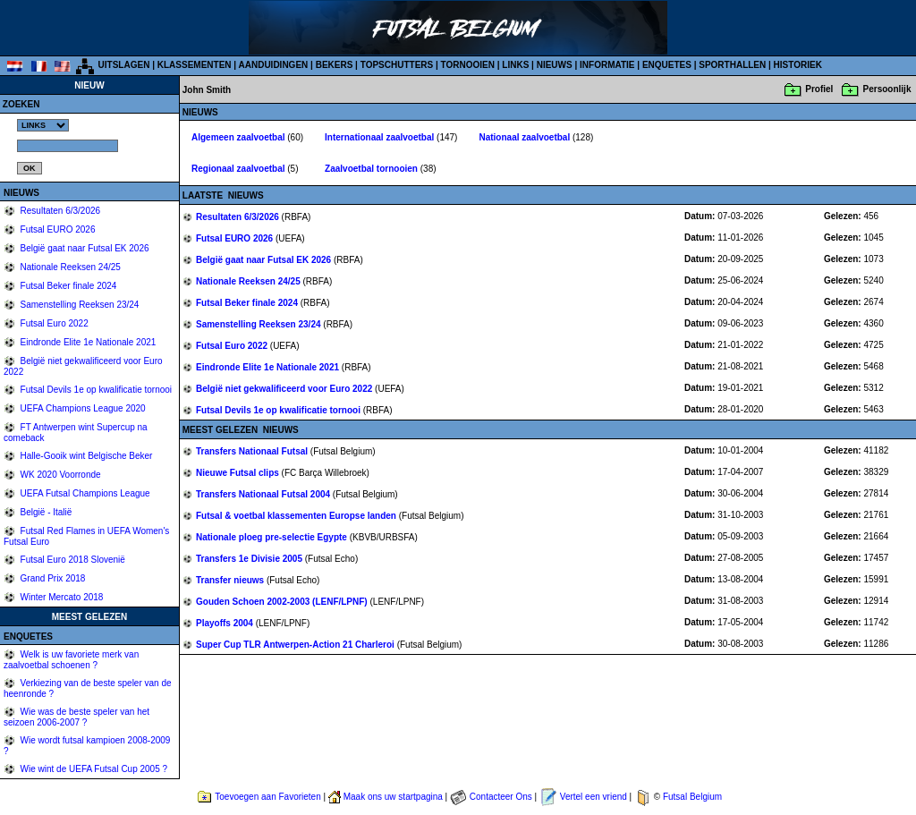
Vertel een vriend (593, 797)
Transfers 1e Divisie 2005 (250, 559)
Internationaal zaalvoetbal (381, 137)
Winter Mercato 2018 (61, 597)
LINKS (515, 65)
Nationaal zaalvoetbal (525, 137)
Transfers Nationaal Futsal (253, 451)
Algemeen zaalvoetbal (239, 137)
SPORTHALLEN (732, 65)
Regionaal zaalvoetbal (239, 169)
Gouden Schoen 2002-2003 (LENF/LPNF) (282, 602)
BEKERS (334, 65)
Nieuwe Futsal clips (239, 473)
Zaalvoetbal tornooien (372, 169)
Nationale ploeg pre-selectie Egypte (273, 537)
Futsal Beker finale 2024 (67, 286)
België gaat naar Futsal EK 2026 (83, 248)
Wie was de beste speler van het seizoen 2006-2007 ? (76, 717)
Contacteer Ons (501, 797)
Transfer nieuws (231, 580)
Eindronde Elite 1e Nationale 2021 (87, 342)
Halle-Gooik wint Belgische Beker (85, 456)
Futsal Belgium (692, 797)
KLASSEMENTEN (194, 65)
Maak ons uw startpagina (393, 797)
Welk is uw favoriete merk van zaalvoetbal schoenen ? (71, 659)
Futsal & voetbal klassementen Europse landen (297, 516)
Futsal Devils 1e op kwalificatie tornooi (95, 390)
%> (43, 125)
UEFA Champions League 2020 (82, 408)
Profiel (819, 89)
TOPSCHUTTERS (397, 65)
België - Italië (45, 512)
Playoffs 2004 (226, 623)
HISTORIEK (798, 65)
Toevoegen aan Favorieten (267, 797)
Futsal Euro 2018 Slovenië (71, 560)
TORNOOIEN (468, 65)
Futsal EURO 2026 (57, 229)
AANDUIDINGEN (274, 65)
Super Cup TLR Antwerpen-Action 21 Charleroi (296, 644)
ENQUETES (666, 65)
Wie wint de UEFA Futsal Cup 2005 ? (92, 769)
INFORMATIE (607, 65)
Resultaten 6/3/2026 (59, 211)
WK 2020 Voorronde (59, 475)
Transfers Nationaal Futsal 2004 (264, 494)
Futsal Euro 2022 (53, 323)
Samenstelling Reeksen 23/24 (79, 305)
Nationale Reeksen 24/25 (69, 267)
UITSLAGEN (124, 65)
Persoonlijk (887, 89)
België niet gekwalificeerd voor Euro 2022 (285, 389)
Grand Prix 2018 (52, 578)
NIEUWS (554, 65)
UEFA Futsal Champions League (84, 493)
